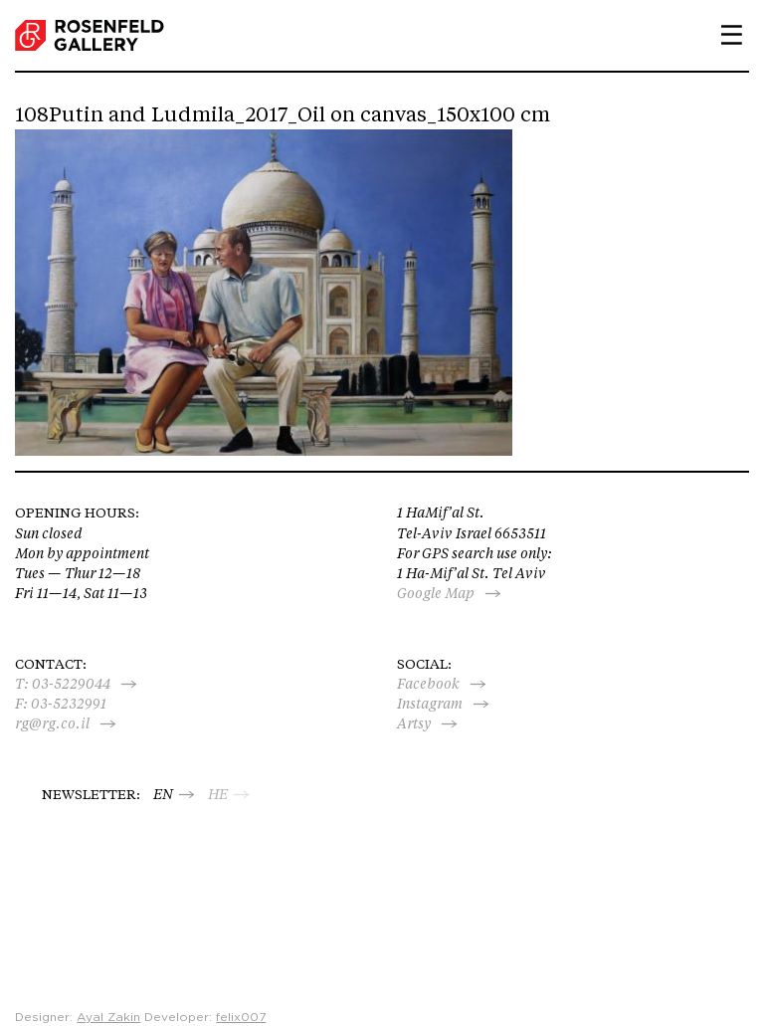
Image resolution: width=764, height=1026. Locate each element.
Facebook (428, 684)
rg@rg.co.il (52, 723)
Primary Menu (724, 35)
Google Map (436, 593)
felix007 (241, 1017)
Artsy (414, 723)
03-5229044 (71, 684)
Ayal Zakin (108, 1017)
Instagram (430, 704)
